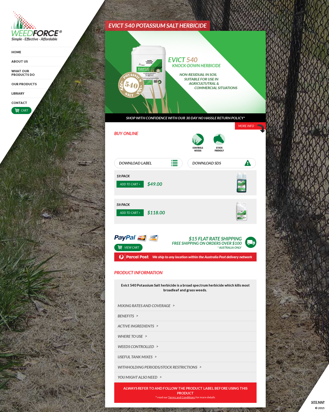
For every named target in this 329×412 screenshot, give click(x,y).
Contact (19, 103)
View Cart (128, 247)
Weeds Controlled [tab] (136, 346)
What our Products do (23, 73)
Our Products (24, 84)
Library (17, 93)
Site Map (317, 402)
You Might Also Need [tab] (137, 377)
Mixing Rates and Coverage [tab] (144, 305)
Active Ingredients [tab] (136, 326)
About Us (19, 61)
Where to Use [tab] (130, 336)
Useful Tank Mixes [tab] (135, 356)
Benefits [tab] (126, 316)
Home (16, 52)
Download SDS (222, 163)
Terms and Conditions (181, 397)
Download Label (149, 163)
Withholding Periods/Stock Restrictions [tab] (157, 367)
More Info (252, 126)
